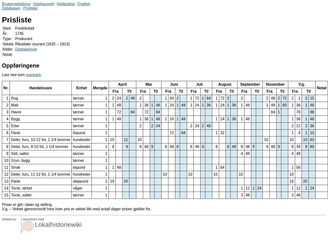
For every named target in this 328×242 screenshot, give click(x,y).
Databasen (11, 8)
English (84, 4)
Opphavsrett (43, 4)
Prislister (30, 8)
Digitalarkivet (26, 49)
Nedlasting (66, 4)
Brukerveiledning (16, 4)
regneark (33, 75)
